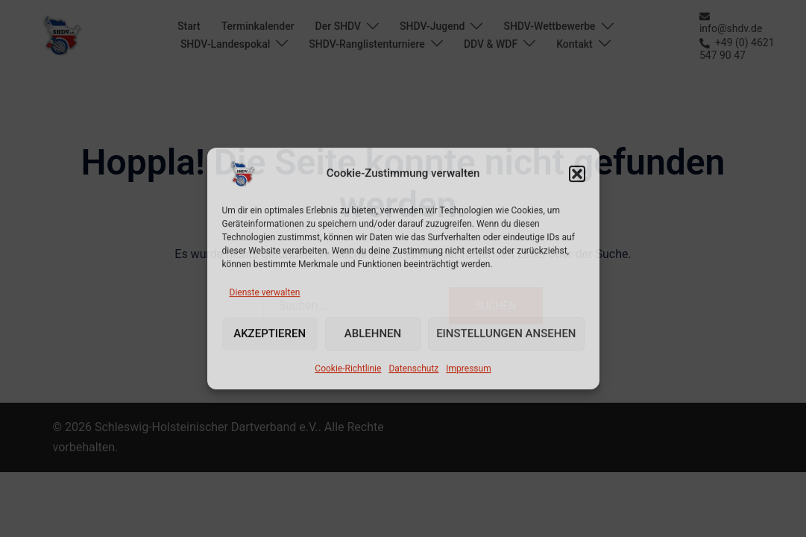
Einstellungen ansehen (506, 334)
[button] (577, 173)
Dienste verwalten (265, 292)
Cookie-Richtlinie (348, 368)
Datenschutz (413, 368)
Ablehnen (372, 334)
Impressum (468, 368)
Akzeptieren (269, 334)
